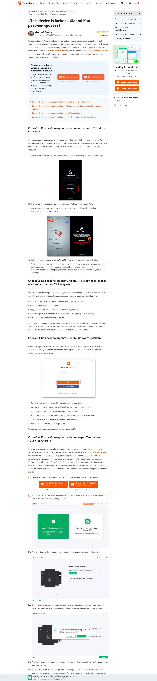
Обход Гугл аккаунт (122, 38)
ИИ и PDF (88, 3)
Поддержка (111, 3)
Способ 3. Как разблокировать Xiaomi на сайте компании (57, 113)
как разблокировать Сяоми (96, 50)
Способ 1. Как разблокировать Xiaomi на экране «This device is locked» (62, 102)
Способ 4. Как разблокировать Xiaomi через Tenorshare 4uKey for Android (64, 117)
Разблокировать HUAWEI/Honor (121, 28)
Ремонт (42, 3)
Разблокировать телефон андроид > (61, 11)
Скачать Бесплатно (127, 82)
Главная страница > (38, 11)
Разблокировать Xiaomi (124, 34)
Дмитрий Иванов (43, 32)
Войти (136, 3)
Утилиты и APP (76, 3)
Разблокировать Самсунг (125, 23)
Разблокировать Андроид (125, 19)
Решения (98, 3)
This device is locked (58, 50)
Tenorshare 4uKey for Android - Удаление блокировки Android (42, 68)
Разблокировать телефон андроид (67, 35)
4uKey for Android (127, 67)
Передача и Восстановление (58, 3)
